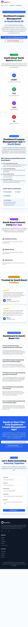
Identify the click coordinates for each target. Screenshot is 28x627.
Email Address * (6, 488)
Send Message (14, 510)
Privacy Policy (4, 545)
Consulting (3, 551)
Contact (3, 557)
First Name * (5, 477)
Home (2, 5)
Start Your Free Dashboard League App (14, 37)
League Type (6, 494)
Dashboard (3, 541)
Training (3, 553)
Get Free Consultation (14, 40)
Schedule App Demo (14, 445)
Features (6, 5)
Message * (5, 499)
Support (3, 543)
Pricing (2, 539)
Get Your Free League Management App (14, 442)
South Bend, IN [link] (19, 5)
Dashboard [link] (12, 5)
